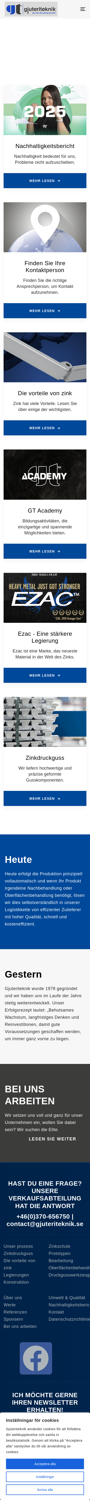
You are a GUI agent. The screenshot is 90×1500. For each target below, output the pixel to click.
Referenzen (15, 1312)
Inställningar (45, 1477)
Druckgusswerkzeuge (68, 1275)
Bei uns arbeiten (20, 1326)
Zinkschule (60, 1246)
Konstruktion (16, 1282)
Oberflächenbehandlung (68, 1267)
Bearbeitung (61, 1260)
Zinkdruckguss (18, 1253)
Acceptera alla (45, 1464)
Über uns (13, 1297)
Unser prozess (18, 1246)
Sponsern (13, 1319)
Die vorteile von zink (19, 1264)
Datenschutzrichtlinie (68, 1319)
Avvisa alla (45, 1490)
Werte (10, 1305)
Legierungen (16, 1275)
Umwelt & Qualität (67, 1297)
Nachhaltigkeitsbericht (68, 1305)
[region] (45, 1456)
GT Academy (45, 510)
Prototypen (60, 1253)
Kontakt (56, 1312)
